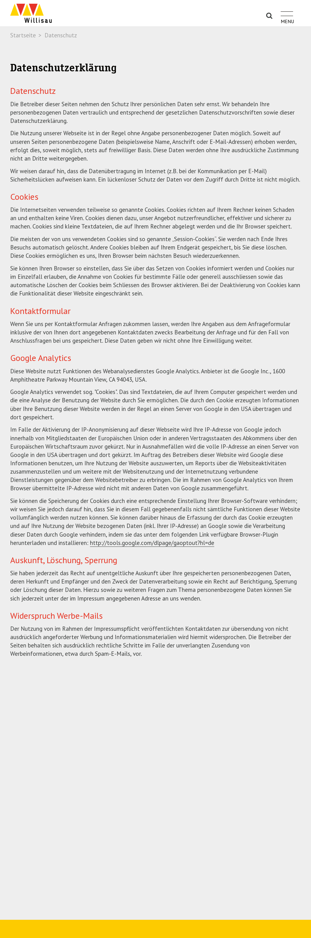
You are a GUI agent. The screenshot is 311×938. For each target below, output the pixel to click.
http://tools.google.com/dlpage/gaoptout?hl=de (152, 542)
